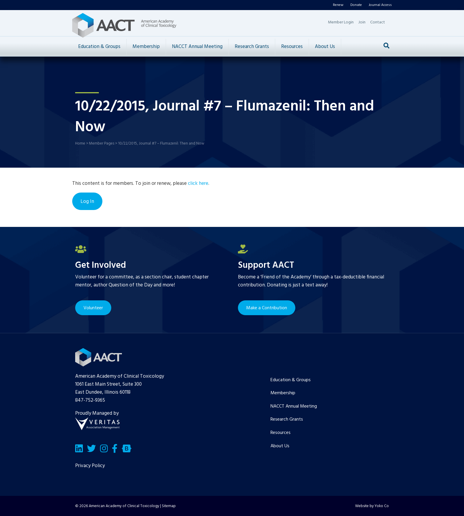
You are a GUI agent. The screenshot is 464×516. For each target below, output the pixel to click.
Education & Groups (99, 47)
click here (198, 184)
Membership (146, 47)
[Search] (386, 45)
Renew (338, 5)
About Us (325, 47)
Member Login (341, 22)
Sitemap (169, 506)
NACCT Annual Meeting (197, 47)
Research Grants (252, 47)
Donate (356, 5)
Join (361, 22)
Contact (377, 22)
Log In (87, 202)
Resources (292, 47)
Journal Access (380, 5)
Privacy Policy (90, 466)
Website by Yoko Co (372, 506)
